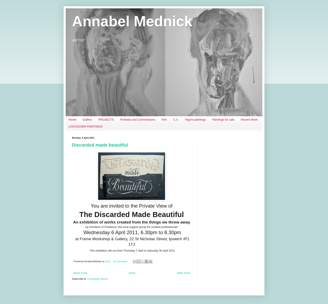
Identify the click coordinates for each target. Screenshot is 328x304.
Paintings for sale (223, 119)
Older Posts (183, 273)
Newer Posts (80, 273)
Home (72, 119)
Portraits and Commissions (137, 119)
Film (164, 119)
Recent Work (249, 119)
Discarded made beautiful (100, 145)
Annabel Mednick (132, 21)
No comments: (120, 261)
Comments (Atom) (97, 278)
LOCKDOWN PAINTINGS (85, 126)
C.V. (176, 119)
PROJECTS (106, 119)
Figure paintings (195, 119)
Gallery (87, 119)
